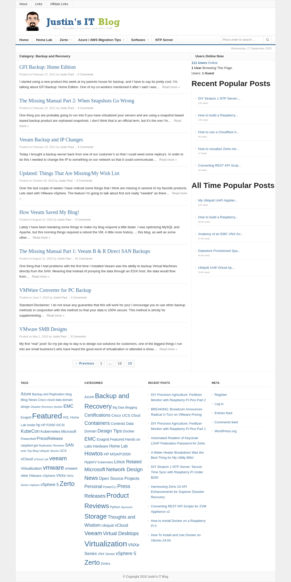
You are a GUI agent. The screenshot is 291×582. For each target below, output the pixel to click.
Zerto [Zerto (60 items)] (92, 562)
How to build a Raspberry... (218, 115)
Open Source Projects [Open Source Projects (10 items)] (119, 478)
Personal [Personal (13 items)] (93, 486)
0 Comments (85, 74)
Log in (219, 404)
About (23, 4)
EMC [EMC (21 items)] (90, 439)
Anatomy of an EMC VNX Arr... (220, 234)
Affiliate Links (59, 4)
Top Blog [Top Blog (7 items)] (32, 450)
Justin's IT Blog (158, 576)
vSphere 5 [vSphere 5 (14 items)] (50, 484)
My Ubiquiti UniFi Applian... (218, 200)
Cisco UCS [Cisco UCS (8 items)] (120, 415)
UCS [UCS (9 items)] (63, 451)
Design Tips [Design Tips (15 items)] (109, 431)
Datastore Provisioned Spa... (219, 251)
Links (38, 4)
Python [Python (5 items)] (115, 507)
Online (205, 63)
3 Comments (85, 108)
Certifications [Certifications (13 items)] (97, 415)
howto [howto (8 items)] (31, 425)
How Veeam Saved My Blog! (49, 212)
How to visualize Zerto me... (218, 149)
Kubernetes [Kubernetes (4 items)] (105, 462)
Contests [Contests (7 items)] (118, 424)
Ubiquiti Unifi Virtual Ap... (216, 267)
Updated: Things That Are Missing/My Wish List (69, 173)
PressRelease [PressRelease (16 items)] (50, 438)
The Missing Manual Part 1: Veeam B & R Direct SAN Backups (84, 251)
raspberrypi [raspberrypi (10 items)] (29, 445)
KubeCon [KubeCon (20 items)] (30, 431)
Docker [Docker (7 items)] (129, 431)
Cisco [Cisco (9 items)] (42, 400)
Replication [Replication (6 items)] (45, 445)
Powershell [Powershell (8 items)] (28, 439)
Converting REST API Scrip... (219, 165)
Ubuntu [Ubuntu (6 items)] (54, 450)
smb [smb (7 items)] (23, 450)
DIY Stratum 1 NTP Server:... (219, 98)
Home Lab (44, 40)
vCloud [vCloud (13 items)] (27, 459)
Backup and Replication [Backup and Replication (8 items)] (48, 394)
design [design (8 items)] (25, 407)
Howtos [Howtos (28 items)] (93, 453)
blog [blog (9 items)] (68, 394)
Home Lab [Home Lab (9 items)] (118, 446)
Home (23, 40)
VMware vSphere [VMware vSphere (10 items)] (42, 476)
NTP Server (164, 40)
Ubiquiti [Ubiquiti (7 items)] (44, 450)
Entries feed (223, 413)
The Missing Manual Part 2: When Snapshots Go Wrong (76, 100)
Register (221, 395)
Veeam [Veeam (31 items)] (93, 533)
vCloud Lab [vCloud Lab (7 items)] (41, 459)
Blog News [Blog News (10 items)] (29, 400)
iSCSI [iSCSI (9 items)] (60, 425)
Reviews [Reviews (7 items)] (58, 445)
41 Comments (83, 258)
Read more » (171, 87)
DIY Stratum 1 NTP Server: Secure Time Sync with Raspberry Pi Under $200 (177, 472)
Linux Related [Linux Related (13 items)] (127, 461)
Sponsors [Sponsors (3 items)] (127, 507)
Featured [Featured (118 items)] (47, 416)
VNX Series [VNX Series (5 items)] (106, 554)
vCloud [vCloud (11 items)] (121, 525)
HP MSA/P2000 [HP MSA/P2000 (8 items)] (117, 454)
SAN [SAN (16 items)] (69, 445)
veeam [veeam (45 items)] (58, 458)
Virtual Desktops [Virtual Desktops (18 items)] (121, 533)
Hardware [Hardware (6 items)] (100, 446)
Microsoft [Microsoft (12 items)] (68, 431)
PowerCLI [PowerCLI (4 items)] (109, 487)
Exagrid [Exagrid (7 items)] (103, 439)
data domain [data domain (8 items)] (64, 400)
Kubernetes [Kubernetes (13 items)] (50, 431)
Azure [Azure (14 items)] (26, 394)
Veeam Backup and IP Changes (51, 139)
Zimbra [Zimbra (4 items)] (105, 563)
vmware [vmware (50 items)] (53, 467)
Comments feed (226, 422)
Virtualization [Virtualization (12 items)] (31, 468)
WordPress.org (226, 431)
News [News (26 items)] (91, 478)
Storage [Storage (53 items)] (95, 516)
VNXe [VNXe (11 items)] (61, 475)
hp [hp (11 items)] (38, 425)
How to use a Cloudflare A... (218, 132)
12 (120, 363)
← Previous (84, 363)
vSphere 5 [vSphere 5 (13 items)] (126, 553)
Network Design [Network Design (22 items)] (124, 469)
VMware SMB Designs (43, 329)
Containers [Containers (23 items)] (97, 423)
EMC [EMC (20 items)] (69, 406)
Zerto (64, 40)
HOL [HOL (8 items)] (66, 417)
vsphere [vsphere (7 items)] (34, 484)
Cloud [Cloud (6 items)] (135, 415)
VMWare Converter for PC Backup (55, 290)
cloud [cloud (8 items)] (51, 400)
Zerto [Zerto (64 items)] (67, 483)
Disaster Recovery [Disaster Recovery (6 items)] (42, 406)
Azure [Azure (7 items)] (89, 397)
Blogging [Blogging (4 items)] (131, 407)
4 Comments (85, 146)
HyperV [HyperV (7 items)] (90, 462)
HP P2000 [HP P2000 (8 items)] (48, 425)
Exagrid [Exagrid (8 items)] (26, 417)
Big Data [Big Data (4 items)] (118, 407)
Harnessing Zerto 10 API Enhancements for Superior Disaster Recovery (177, 492)
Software (138, 40)
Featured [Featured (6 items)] (117, 439)
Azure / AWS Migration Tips (99, 40)
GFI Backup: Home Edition (47, 67)
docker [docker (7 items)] (58, 406)
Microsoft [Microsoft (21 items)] (94, 469)
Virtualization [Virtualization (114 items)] (105, 543)
